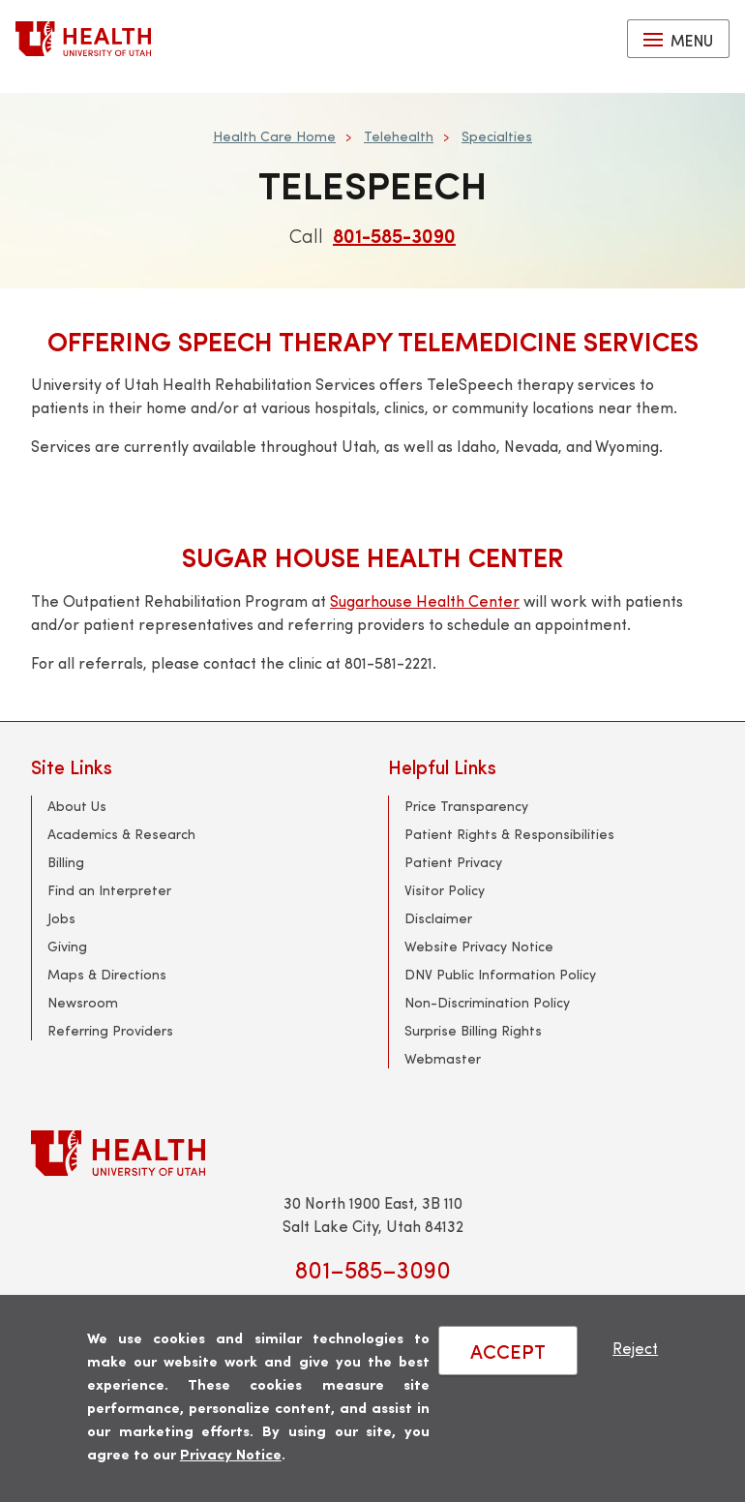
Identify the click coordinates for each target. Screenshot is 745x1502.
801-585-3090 (394, 235)
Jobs (61, 918)
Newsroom (82, 1002)
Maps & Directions (106, 974)
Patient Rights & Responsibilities (509, 834)
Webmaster (442, 1058)
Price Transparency (466, 805)
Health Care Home (274, 136)
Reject (635, 1347)
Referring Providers (110, 1030)
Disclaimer (438, 918)
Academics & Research (121, 834)
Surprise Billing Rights (473, 1030)
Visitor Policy (444, 890)
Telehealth (398, 136)
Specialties (497, 136)
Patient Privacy (453, 862)
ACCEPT (508, 1350)
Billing (65, 862)
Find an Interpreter (109, 890)
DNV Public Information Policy (500, 974)
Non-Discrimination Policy (487, 1002)
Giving (67, 946)
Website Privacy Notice (478, 946)
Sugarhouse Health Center (425, 600)
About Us (76, 805)
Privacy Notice (231, 1453)
